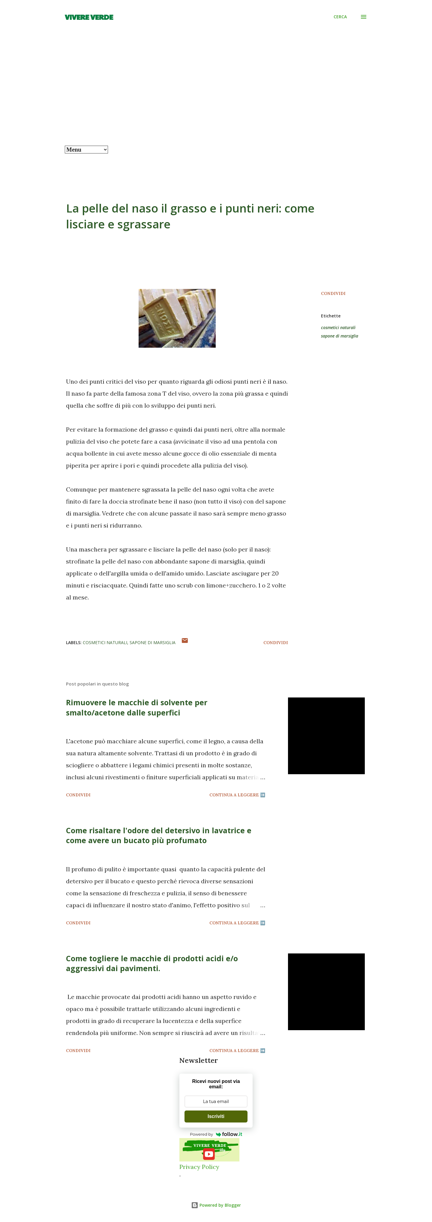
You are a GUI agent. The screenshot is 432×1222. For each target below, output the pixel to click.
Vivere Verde (89, 17)
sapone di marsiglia (339, 336)
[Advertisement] (216, 101)
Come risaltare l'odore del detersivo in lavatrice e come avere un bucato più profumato (158, 835)
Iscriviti (216, 1116)
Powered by (216, 1134)
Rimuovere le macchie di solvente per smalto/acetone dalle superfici (136, 707)
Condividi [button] (333, 293)
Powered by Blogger (216, 1205)
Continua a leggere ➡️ (237, 795)
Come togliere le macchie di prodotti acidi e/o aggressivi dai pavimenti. (152, 963)
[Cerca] (340, 16)
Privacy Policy (199, 1166)
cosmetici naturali (338, 327)
